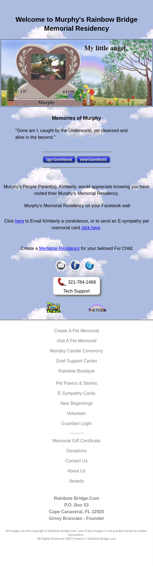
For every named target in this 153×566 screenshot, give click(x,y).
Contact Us (76, 460)
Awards (76, 481)
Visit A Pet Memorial (76, 340)
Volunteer (76, 413)
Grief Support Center (76, 361)
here (19, 221)
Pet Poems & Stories (76, 383)
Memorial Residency (59, 248)
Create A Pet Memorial (76, 330)
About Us (76, 471)
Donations (76, 450)
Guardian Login (76, 423)
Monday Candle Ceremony (76, 350)
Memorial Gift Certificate (77, 440)
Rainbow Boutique (76, 371)
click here (90, 227)
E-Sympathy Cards (76, 393)
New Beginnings (76, 403)
